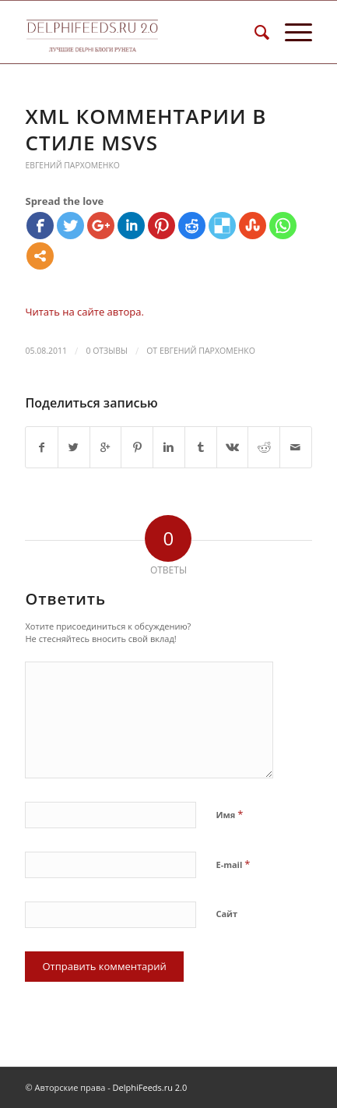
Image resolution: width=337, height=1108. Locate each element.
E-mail (233, 864)
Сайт (226, 913)
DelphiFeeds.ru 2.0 (150, 1087)
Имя (229, 814)
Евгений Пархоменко (72, 165)
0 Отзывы (106, 350)
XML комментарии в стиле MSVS (145, 129)
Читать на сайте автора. (84, 312)
